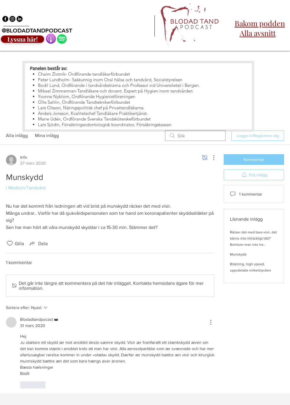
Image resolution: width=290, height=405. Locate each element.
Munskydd (238, 254)
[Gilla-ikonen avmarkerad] (10, 243)
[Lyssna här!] (22, 39)
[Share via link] (38, 243)
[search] (195, 135)
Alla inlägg (17, 135)
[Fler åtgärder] (210, 157)
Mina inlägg (47, 135)
